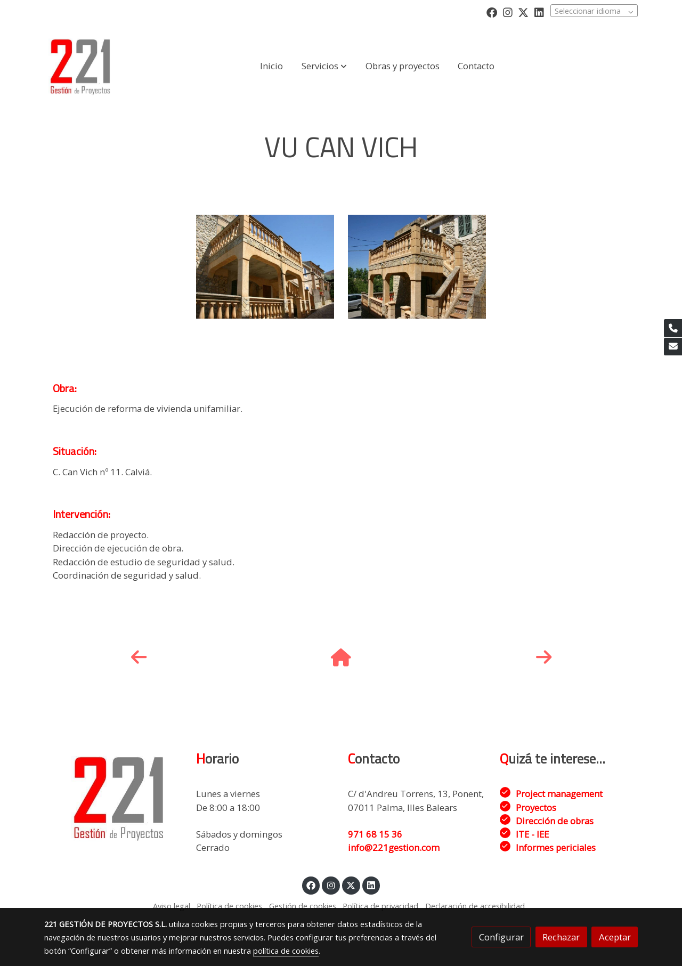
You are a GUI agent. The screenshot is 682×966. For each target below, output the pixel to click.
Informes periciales (556, 847)
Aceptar (615, 937)
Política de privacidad (380, 905)
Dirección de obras (555, 821)
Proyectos (536, 807)
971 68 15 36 (375, 834)
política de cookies (286, 950)
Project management (559, 794)
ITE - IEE (532, 834)
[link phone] (673, 328)
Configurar (501, 937)
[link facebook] (491, 11)
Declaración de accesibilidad (475, 905)
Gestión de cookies (302, 905)
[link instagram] (508, 11)
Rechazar (561, 937)
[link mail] (673, 347)
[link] (80, 66)
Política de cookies (229, 905)
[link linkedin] (539, 11)
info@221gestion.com (394, 847)
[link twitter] (523, 11)
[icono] (138, 657)
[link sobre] (113, 797)
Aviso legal (171, 905)
